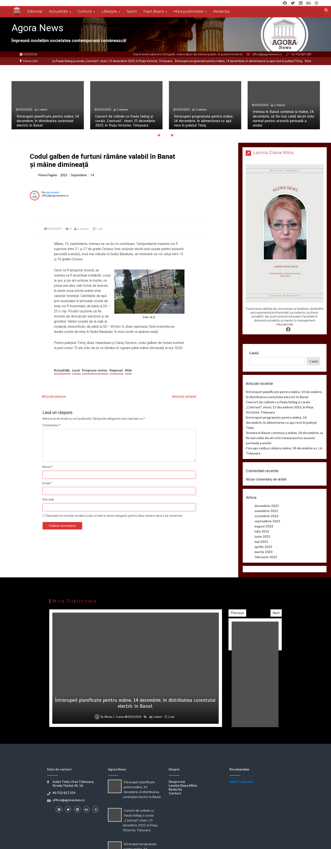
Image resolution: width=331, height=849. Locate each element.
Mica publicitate (188, 11)
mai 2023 (261, 541)
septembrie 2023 (267, 521)
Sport (132, 11)
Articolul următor (184, 397)
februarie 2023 (265, 557)
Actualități (58, 11)
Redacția (221, 11)
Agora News (37, 27)
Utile (128, 370)
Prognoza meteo (95, 370)
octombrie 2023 (266, 516)
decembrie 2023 (266, 506)
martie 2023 (263, 552)
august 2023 (263, 526)
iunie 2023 (262, 536)
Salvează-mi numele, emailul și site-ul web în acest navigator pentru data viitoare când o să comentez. (114, 515)
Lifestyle (109, 11)
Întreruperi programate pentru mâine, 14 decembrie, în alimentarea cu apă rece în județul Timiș (203, 121)
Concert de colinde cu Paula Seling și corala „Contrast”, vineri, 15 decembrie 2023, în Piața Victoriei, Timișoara (138, 61)
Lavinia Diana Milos (183, 785)
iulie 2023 (261, 531)
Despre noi (177, 781)
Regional (117, 370)
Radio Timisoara (241, 781)
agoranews (53, 192)
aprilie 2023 (263, 547)
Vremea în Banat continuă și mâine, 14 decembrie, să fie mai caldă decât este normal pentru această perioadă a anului (283, 118)
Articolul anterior (54, 397)
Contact (175, 793)
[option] (138, 61)
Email (47, 483)
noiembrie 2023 (266, 511)
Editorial (34, 11)
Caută (253, 353)
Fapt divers (154, 11)
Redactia (175, 789)
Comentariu (51, 425)
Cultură (85, 11)
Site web (48, 499)
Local (76, 370)
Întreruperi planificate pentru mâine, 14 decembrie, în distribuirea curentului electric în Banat (48, 121)
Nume (47, 467)
